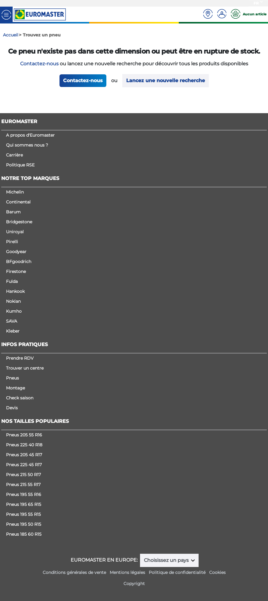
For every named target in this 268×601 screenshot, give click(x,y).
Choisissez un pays (167, 560)
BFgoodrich (18, 261)
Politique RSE (20, 165)
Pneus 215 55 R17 (23, 484)
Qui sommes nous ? (27, 145)
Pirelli (12, 241)
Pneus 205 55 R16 (24, 435)
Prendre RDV (20, 358)
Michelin (15, 192)
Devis (12, 407)
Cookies (217, 572)
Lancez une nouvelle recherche (165, 80)
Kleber (13, 331)
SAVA (11, 321)
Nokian (13, 301)
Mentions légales (127, 572)
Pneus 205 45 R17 (24, 454)
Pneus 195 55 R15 (23, 514)
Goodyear (16, 251)
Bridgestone (19, 222)
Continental (18, 202)
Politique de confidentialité (177, 572)
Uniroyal (15, 231)
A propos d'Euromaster (30, 135)
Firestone (16, 271)
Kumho (14, 311)
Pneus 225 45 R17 (24, 464)
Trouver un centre (25, 368)
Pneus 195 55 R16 (23, 494)
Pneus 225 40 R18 (24, 445)
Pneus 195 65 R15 (23, 504)
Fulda (12, 281)
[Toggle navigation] (6, 14)
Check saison (19, 398)
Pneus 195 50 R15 (23, 524)
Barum (13, 212)
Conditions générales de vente (74, 572)
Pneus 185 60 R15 (23, 534)
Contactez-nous (39, 64)
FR (256, 3)
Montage (15, 388)
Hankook (15, 291)
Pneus (12, 378)
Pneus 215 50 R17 (23, 474)
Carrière (14, 155)
